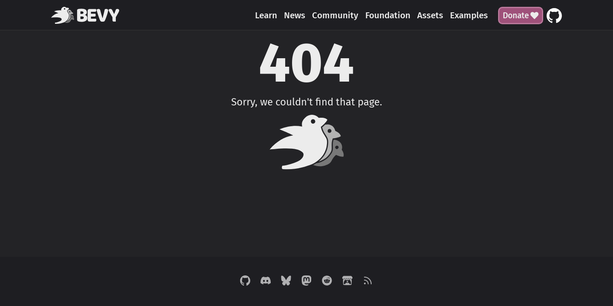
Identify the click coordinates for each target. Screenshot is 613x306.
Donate (521, 15)
